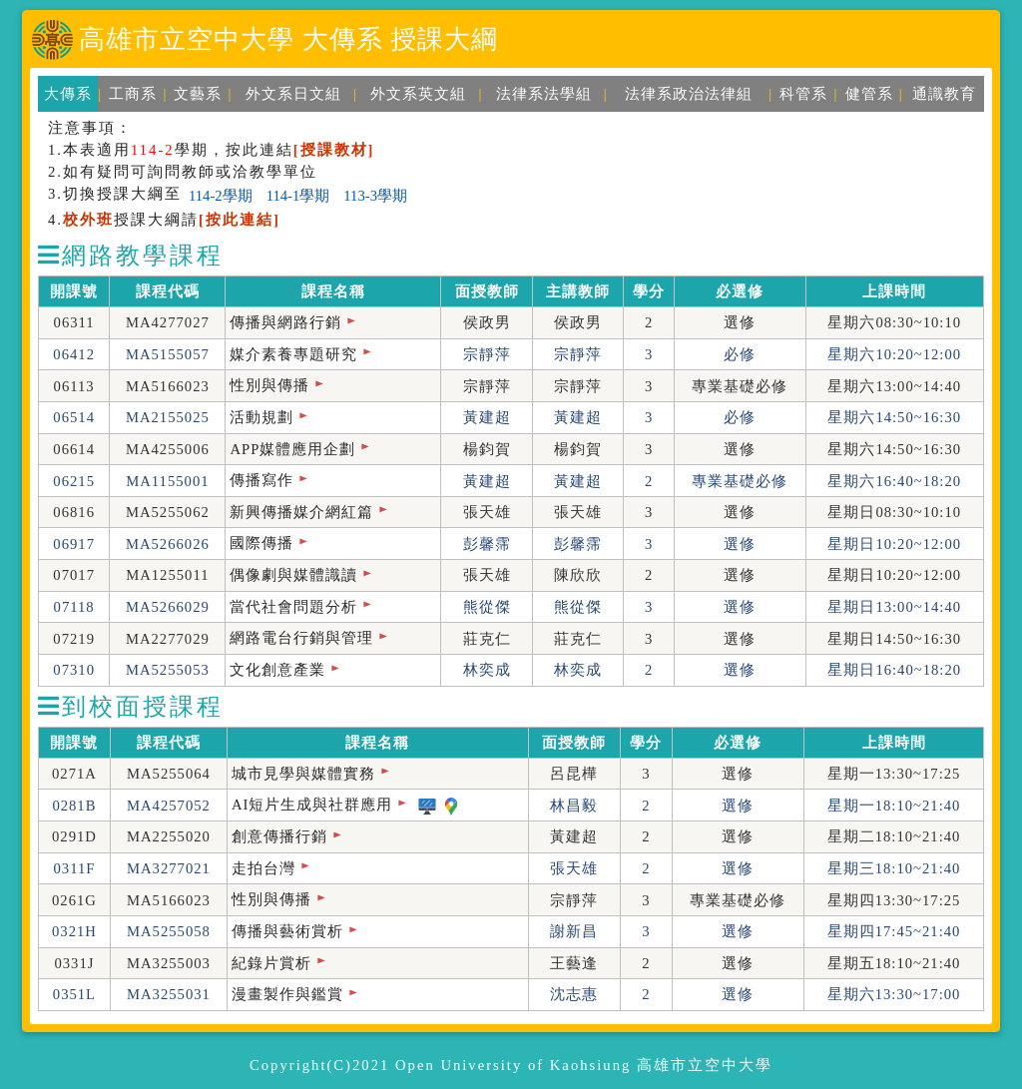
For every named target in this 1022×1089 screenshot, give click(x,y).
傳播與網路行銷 (285, 322)
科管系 (803, 94)
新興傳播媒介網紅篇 (301, 512)
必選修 (740, 291)
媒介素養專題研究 (293, 354)
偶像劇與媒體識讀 (293, 575)
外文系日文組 (293, 94)
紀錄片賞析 (271, 963)
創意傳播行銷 (279, 836)
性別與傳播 (269, 385)
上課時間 (894, 291)
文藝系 (198, 94)
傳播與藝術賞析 (287, 931)
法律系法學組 (544, 94)
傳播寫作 (261, 480)
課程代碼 (168, 291)
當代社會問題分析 (293, 607)
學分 (649, 291)
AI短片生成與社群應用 (312, 805)
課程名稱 (333, 291)
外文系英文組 (418, 94)
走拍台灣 (263, 868)
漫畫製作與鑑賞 (287, 994)
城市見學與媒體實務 (303, 774)
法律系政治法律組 (689, 94)
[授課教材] (334, 150)
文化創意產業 (277, 670)
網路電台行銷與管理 (301, 638)
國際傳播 (261, 543)
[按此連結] (239, 220)
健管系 (869, 94)
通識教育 (944, 94)
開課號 (74, 291)
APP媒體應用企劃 (292, 449)
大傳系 (68, 94)
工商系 (133, 94)
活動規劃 (261, 417)
